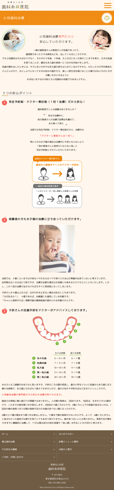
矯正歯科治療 (8, 441)
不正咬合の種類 (9, 449)
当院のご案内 (65, 449)
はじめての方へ (66, 433)
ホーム (5, 433)
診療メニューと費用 (68, 441)
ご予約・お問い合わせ (97, 5)
